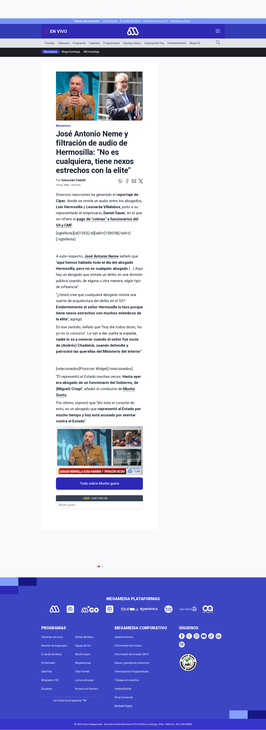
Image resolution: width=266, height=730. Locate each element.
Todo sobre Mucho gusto (99, 483)
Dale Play (46, 671)
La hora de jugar (84, 680)
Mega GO (195, 43)
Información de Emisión (128, 645)
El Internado (48, 662)
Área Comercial (124, 697)
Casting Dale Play (154, 43)
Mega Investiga (71, 51)
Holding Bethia (123, 688)
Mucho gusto (67, 505)
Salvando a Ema (180, 21)
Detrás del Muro (84, 637)
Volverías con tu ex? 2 (155, 21)
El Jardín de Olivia (130, 21)
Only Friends (110, 21)
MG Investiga (91, 51)
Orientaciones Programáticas (132, 671)
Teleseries (64, 43)
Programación (111, 43)
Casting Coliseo (132, 43)
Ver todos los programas (70, 700)
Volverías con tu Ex (52, 637)
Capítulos (94, 43)
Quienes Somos (124, 637)
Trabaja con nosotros (127, 680)
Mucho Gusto (82, 654)
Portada (49, 43)
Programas (79, 43)
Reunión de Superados (54, 645)
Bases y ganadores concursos (132, 662)
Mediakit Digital (123, 706)
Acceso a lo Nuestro (86, 688)
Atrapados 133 (50, 680)
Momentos (50, 51)
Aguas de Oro (83, 645)
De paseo (46, 688)
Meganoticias (83, 662)
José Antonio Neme (101, 256)
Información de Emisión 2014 (131, 654)
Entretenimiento (176, 43)
